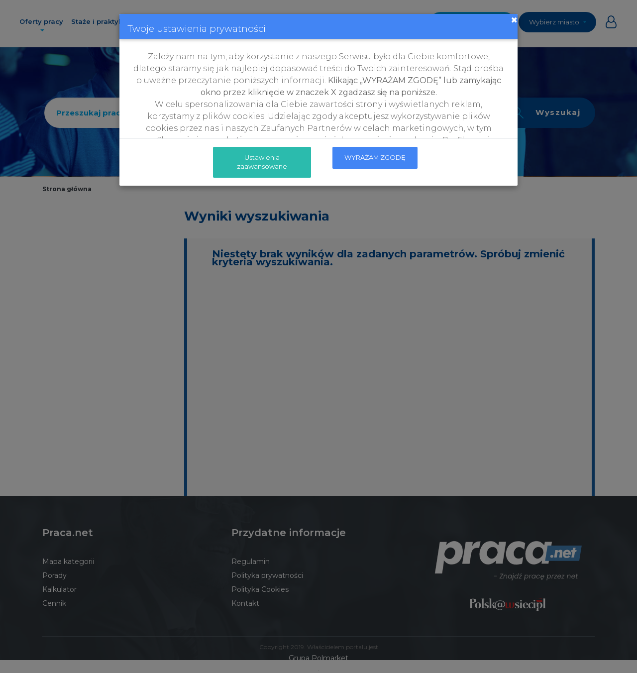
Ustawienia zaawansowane (262, 161)
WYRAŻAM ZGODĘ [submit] (375, 157)
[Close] (514, 20)
